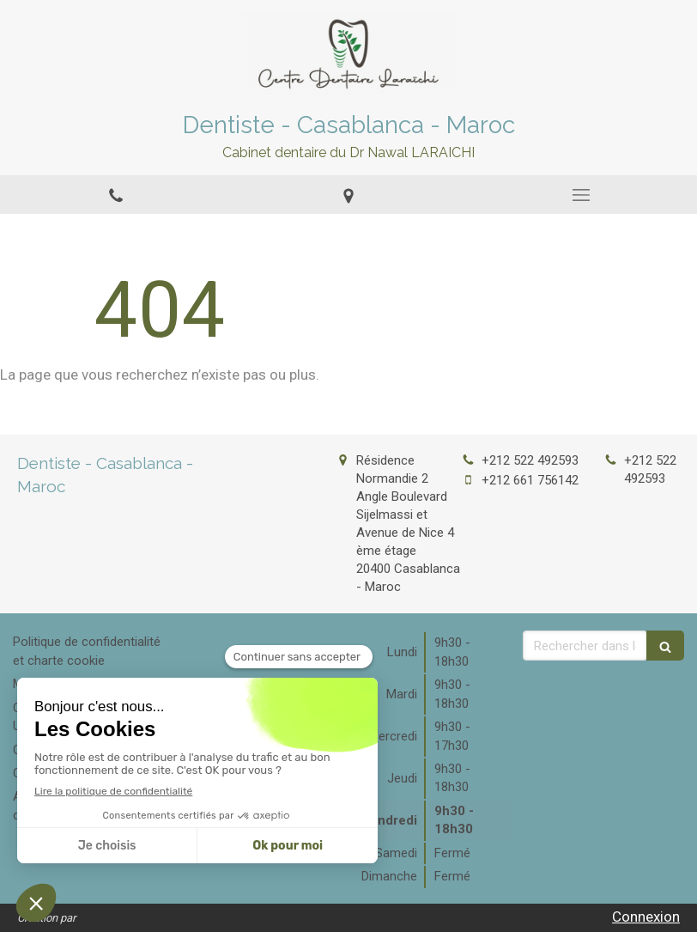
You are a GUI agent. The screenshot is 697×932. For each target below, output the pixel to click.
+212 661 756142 (530, 480)
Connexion (646, 916)
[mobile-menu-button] (580, 195)
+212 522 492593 (530, 460)
